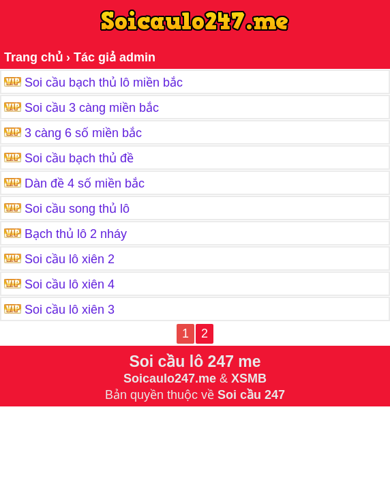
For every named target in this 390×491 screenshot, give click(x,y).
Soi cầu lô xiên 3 (70, 309)
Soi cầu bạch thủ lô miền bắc (104, 82)
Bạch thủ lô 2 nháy (76, 234)
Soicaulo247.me (169, 378)
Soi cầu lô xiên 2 (70, 259)
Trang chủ (33, 57)
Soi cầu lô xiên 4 (70, 284)
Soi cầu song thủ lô (77, 208)
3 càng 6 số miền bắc (83, 133)
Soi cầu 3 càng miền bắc (92, 108)
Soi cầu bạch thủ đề (79, 158)
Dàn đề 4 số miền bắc (85, 183)
